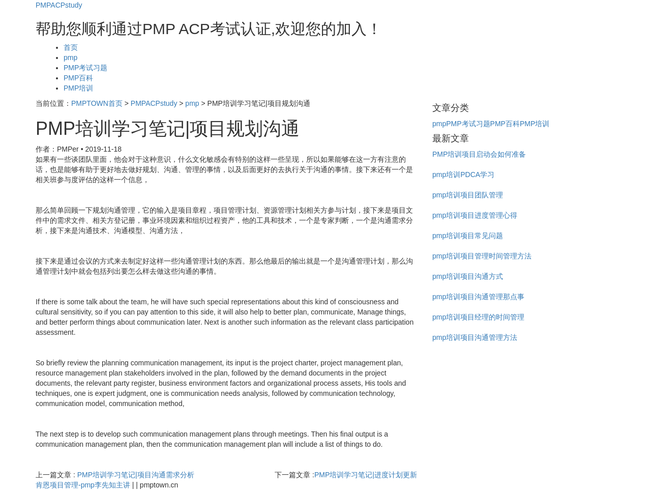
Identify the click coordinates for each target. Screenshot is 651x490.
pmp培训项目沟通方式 (467, 276)
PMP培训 (78, 88)
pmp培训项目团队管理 (467, 195)
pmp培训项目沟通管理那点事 (478, 297)
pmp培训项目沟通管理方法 (474, 337)
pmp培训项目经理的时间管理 (478, 317)
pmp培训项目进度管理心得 (474, 215)
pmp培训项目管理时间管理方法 (481, 256)
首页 (71, 47)
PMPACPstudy (59, 5)
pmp (70, 57)
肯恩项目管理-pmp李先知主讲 (83, 485)
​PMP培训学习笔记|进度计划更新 (365, 475)
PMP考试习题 (85, 68)
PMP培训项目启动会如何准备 (479, 154)
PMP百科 (78, 78)
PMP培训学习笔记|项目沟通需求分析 (135, 475)
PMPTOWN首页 (97, 103)
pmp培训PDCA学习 (463, 174)
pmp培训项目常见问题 (467, 236)
